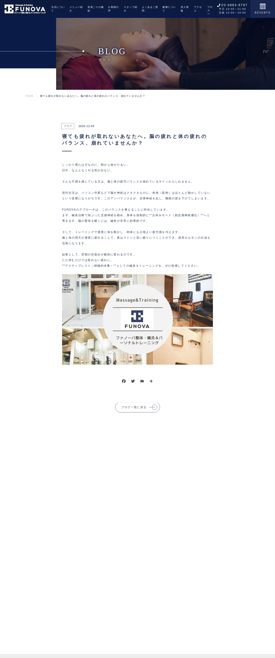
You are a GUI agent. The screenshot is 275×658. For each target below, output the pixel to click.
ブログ (65, 127)
